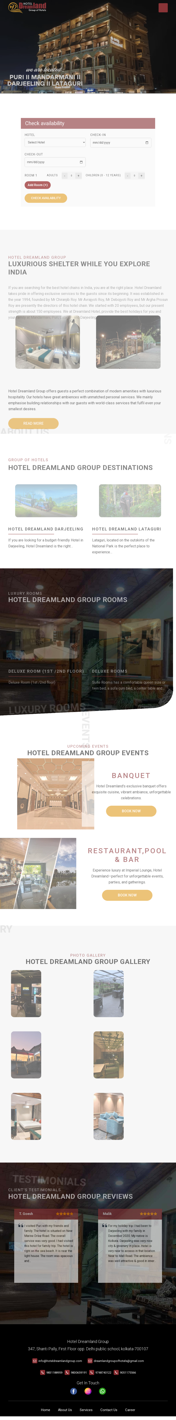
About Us (65, 1414)
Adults (62, 172)
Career (130, 1414)
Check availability (57, 188)
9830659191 (79, 1376)
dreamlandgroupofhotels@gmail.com (119, 1364)
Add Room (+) (52, 178)
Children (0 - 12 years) (99, 172)
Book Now (117, 811)
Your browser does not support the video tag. (88, 46)
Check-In (95, 142)
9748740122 (103, 1376)
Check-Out (49, 156)
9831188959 (54, 1376)
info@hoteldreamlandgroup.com (60, 1364)
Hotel (46, 142)
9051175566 (128, 1376)
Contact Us (108, 1414)
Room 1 (46, 171)
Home (45, 1414)
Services (86, 1414)
